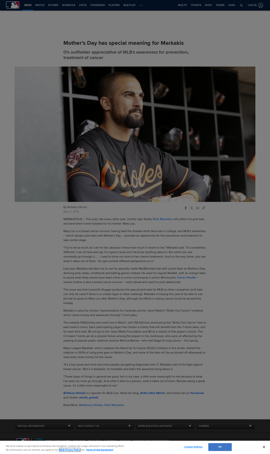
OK (220, 446)
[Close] (264, 447)
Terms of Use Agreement (99, 449)
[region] (135, 447)
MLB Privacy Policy (69, 449)
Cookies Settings (193, 446)
